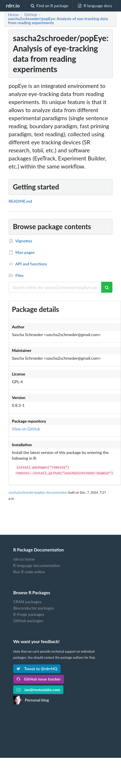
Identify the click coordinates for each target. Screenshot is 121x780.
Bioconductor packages (33, 607)
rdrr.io (12, 5)
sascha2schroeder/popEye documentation (38, 492)
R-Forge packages (28, 614)
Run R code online (29, 571)
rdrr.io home (24, 559)
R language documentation (36, 565)
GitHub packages (28, 620)
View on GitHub (26, 428)
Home (13, 15)
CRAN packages (27, 601)
